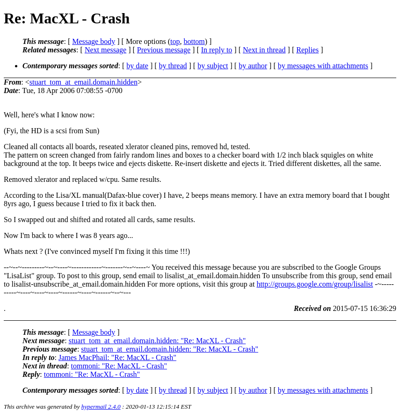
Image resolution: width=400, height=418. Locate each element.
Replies (307, 50)
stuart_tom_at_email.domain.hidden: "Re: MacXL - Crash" (157, 341)
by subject (212, 66)
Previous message (163, 50)
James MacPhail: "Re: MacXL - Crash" (117, 357)
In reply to (217, 50)
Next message (105, 50)
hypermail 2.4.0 (101, 406)
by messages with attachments (323, 66)
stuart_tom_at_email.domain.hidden (83, 82)
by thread (173, 66)
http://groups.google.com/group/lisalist (314, 284)
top (175, 41)
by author (253, 66)
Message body (93, 41)
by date (137, 66)
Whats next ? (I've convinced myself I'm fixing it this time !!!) (97, 251)
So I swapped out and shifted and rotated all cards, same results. (99, 219)
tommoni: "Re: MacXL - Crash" (119, 366)
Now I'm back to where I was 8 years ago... (68, 235)
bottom (193, 41)
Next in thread (264, 50)
